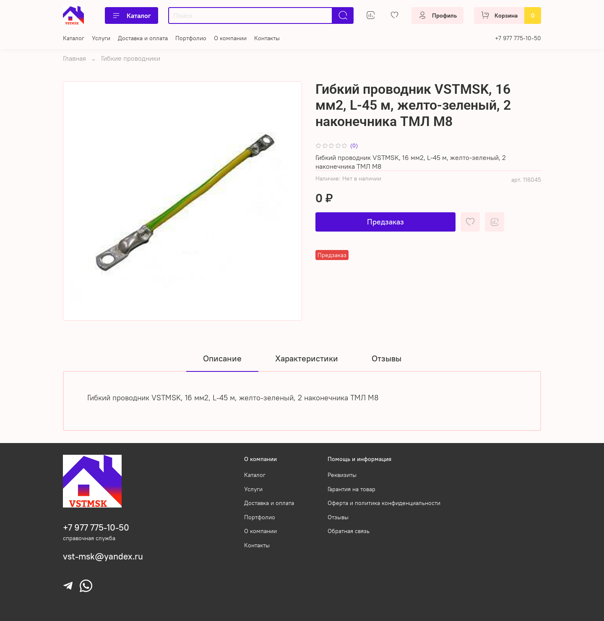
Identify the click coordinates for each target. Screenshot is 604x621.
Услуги (101, 38)
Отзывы (338, 517)
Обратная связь (349, 531)
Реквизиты (342, 475)
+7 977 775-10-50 (518, 38)
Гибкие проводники (130, 58)
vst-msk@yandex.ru (103, 556)
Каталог (131, 15)
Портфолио (190, 38)
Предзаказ (385, 222)
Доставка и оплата (143, 38)
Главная (74, 58)
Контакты (267, 38)
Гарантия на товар (351, 489)
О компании (230, 38)
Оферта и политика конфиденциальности (384, 503)
